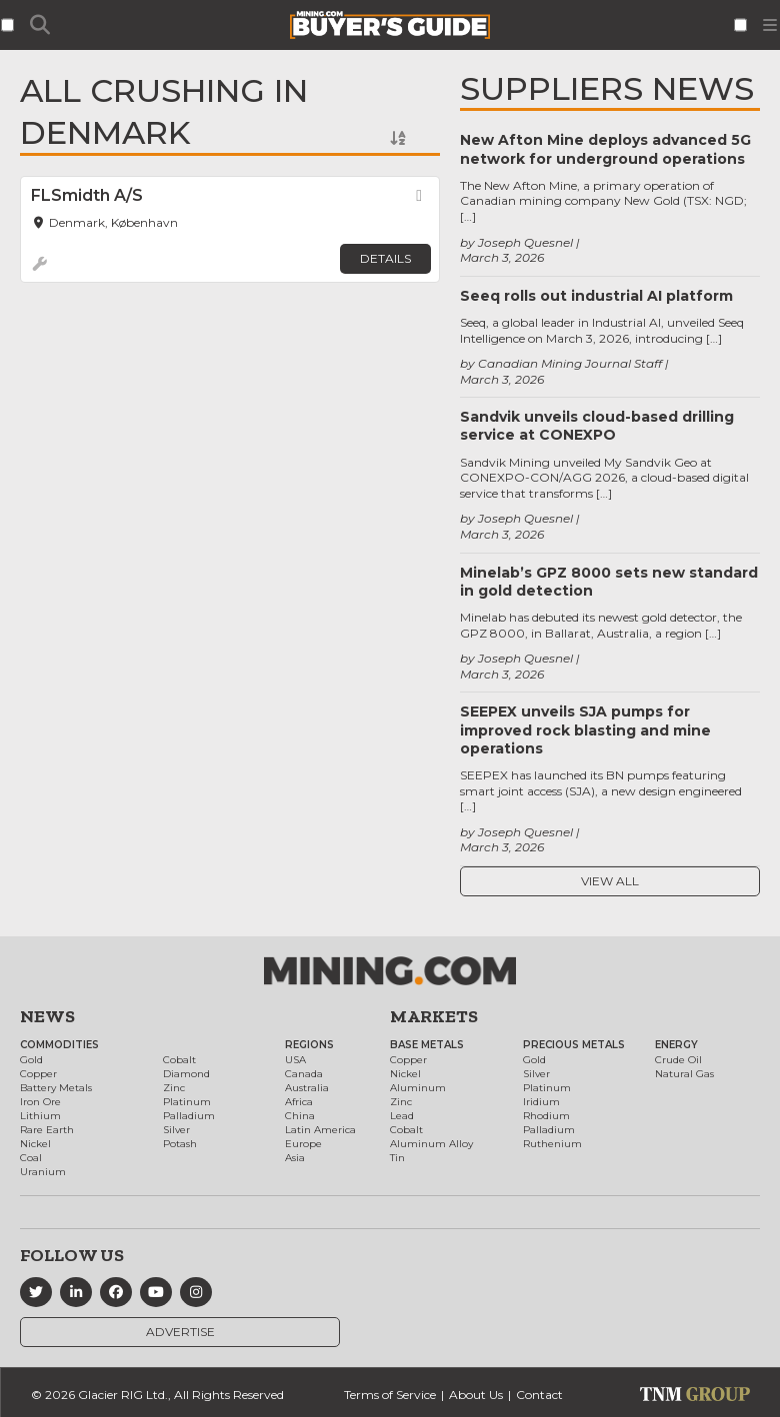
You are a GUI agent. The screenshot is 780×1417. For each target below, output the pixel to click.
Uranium (43, 1171)
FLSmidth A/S (87, 195)
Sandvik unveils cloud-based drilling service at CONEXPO (597, 426)
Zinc (174, 1087)
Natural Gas (684, 1073)
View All (610, 880)
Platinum (187, 1101)
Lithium (40, 1115)
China (300, 1115)
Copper (38, 1073)
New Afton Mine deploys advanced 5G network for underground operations (605, 149)
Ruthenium (552, 1143)
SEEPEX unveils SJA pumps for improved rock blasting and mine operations (585, 729)
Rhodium (546, 1115)
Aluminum (418, 1087)
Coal (31, 1157)
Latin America (320, 1129)
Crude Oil (678, 1059)
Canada (304, 1073)
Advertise (180, 1331)
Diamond (186, 1073)
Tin (397, 1157)
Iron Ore (40, 1101)
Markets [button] (434, 1016)
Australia (307, 1087)
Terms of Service (390, 1394)
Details (385, 258)
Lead (402, 1115)
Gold (31, 1059)
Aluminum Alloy (431, 1143)
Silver (176, 1129)
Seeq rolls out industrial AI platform (596, 296)
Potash (180, 1143)
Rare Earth (47, 1129)
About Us (476, 1394)
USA (295, 1059)
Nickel (35, 1143)
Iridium (541, 1101)
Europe (303, 1143)
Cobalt (179, 1059)
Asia (295, 1157)
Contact (539, 1394)
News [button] (47, 1016)
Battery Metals (56, 1087)
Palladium (189, 1115)
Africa (299, 1101)
